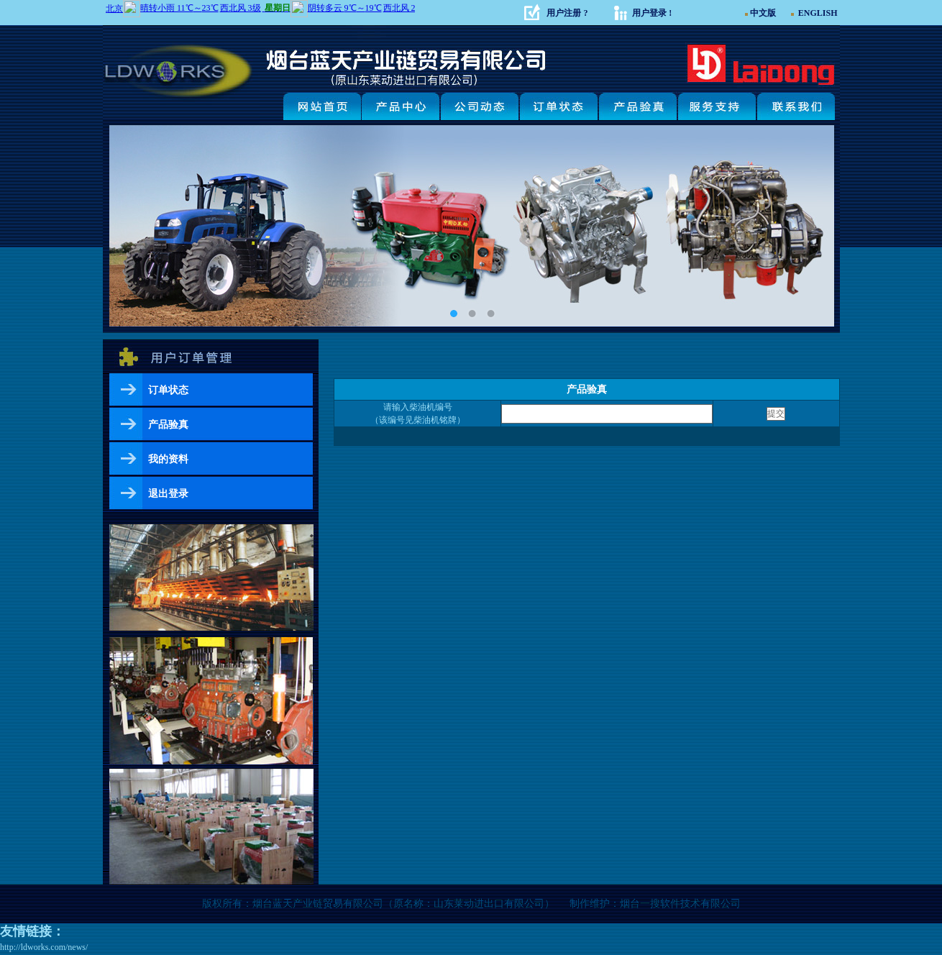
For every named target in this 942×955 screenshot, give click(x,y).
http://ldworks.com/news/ (44, 947)
